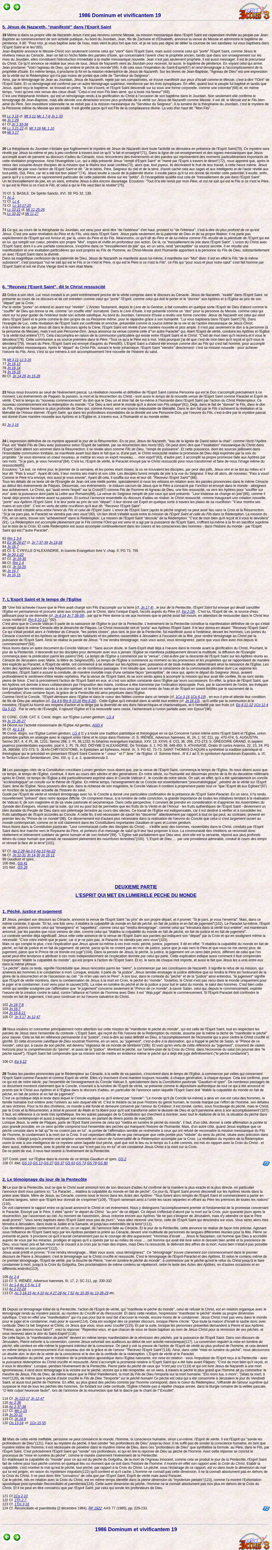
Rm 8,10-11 (37, 620)
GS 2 (122, 1159)
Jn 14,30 (33, 855)
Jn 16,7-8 (16, 1005)
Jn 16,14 (14, 368)
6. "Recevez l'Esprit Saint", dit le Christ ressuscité (53, 286)
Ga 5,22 (8, 709)
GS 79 (92, 1163)
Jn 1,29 (13, 120)
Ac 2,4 (14, 1277)
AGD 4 (97, 725)
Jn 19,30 (19, 559)
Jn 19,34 (55, 543)
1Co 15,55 (38, 1423)
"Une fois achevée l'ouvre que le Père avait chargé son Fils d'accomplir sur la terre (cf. (71, 608)
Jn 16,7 (13, 547)
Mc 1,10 (48, 128)
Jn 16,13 (14, 364)
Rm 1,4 (18, 563)
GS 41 (23, 863)
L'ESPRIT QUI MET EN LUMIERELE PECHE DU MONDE (135, 895)
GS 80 (103, 1163)
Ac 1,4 (14, 1285)
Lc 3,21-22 (15, 128)
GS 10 (27, 1163)
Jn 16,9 (20, 1419)
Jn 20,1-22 (15, 555)
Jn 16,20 (19, 567)
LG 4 (110, 717)
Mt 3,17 (13, 132)
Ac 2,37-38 (17, 1407)
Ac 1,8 (35, 1285)
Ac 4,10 (38, 1293)
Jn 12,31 (19, 855)
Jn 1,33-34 (20, 124)
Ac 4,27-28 (53, 1293)
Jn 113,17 (22, 1399)
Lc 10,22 (14, 214)
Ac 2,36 (15, 1403)
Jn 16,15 (14, 372)
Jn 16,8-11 (17, 1013)
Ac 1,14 (18, 729)
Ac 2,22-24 (17, 1289)
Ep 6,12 (20, 1062)
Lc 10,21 (14, 210)
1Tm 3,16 (21, 1504)
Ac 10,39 (82, 1293)
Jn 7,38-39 (75, 616)
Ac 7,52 (69, 1293)
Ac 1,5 (25, 1285)
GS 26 (23, 867)
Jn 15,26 (33, 376)
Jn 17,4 (146, 608)
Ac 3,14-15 (22, 1293)
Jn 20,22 (15, 1415)
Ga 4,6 (56, 701)
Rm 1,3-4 (14, 538)
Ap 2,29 (18, 851)
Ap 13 (40, 851)
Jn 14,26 (19, 376)
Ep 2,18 (188, 612)
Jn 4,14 (60, 616)
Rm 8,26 (88, 701)
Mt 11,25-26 (35, 210)
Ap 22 (50, 851)
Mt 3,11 (30, 116)
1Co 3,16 (182, 697)
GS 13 (38, 1163)
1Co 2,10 (21, 1496)
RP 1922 (95, 1508)
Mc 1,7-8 (43, 116)
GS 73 (81, 1163)
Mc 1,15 (20, 1411)
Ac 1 (10, 197)
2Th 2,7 (20, 1500)
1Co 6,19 (198, 697)
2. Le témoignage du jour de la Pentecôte (44, 1179)
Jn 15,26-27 (16, 721)
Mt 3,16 (35, 128)
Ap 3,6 (31, 851)
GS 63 (70, 1163)
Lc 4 (15, 202)
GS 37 (59, 1163)
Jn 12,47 (33, 1017)
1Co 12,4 (261, 705)
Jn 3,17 (20, 1017)
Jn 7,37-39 (40, 543)
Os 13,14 (16, 1423)
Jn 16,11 (48, 855)
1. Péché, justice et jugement (32, 911)
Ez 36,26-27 (16, 543)
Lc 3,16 (13, 116)
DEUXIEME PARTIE (136, 886)
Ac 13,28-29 (99, 1293)
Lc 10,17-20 (21, 206)
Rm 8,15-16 (72, 701)
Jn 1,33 (57, 116)
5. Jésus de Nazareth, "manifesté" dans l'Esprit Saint (56, 26)
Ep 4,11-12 (244, 705)
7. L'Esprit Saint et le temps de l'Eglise (41, 599)
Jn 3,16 (13, 425)
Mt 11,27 (32, 214)
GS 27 (48, 1163)
